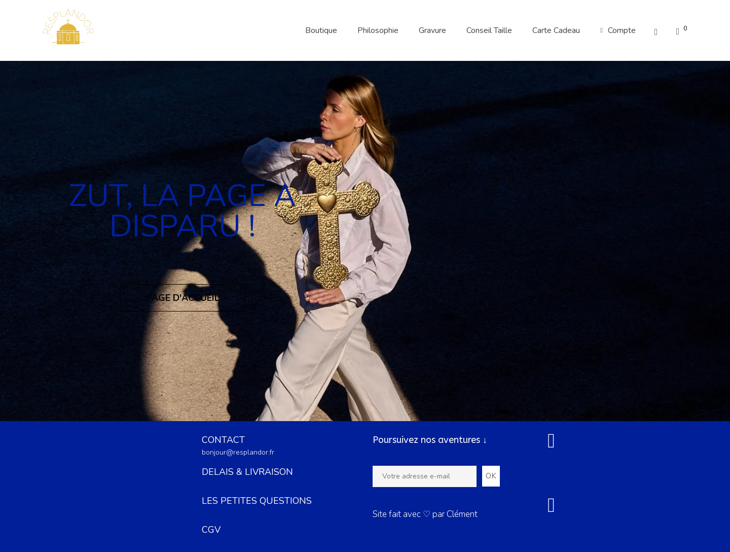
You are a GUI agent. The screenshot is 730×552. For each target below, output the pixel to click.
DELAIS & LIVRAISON (247, 472)
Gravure (432, 30)
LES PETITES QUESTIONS (257, 501)
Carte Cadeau (556, 30)
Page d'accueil (183, 298)
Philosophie (377, 30)
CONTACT (223, 440)
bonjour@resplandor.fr (238, 452)
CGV (211, 530)
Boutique (321, 30)
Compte (618, 30)
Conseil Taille (489, 30)
